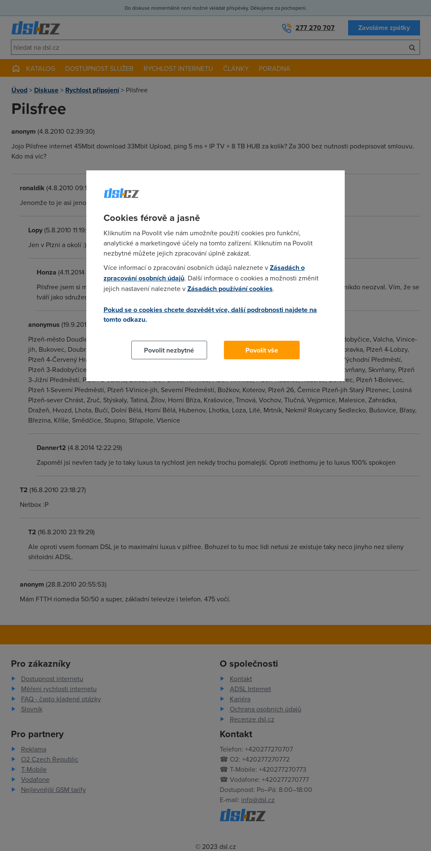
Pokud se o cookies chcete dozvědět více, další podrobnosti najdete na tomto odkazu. (210, 314)
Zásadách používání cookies (230, 289)
